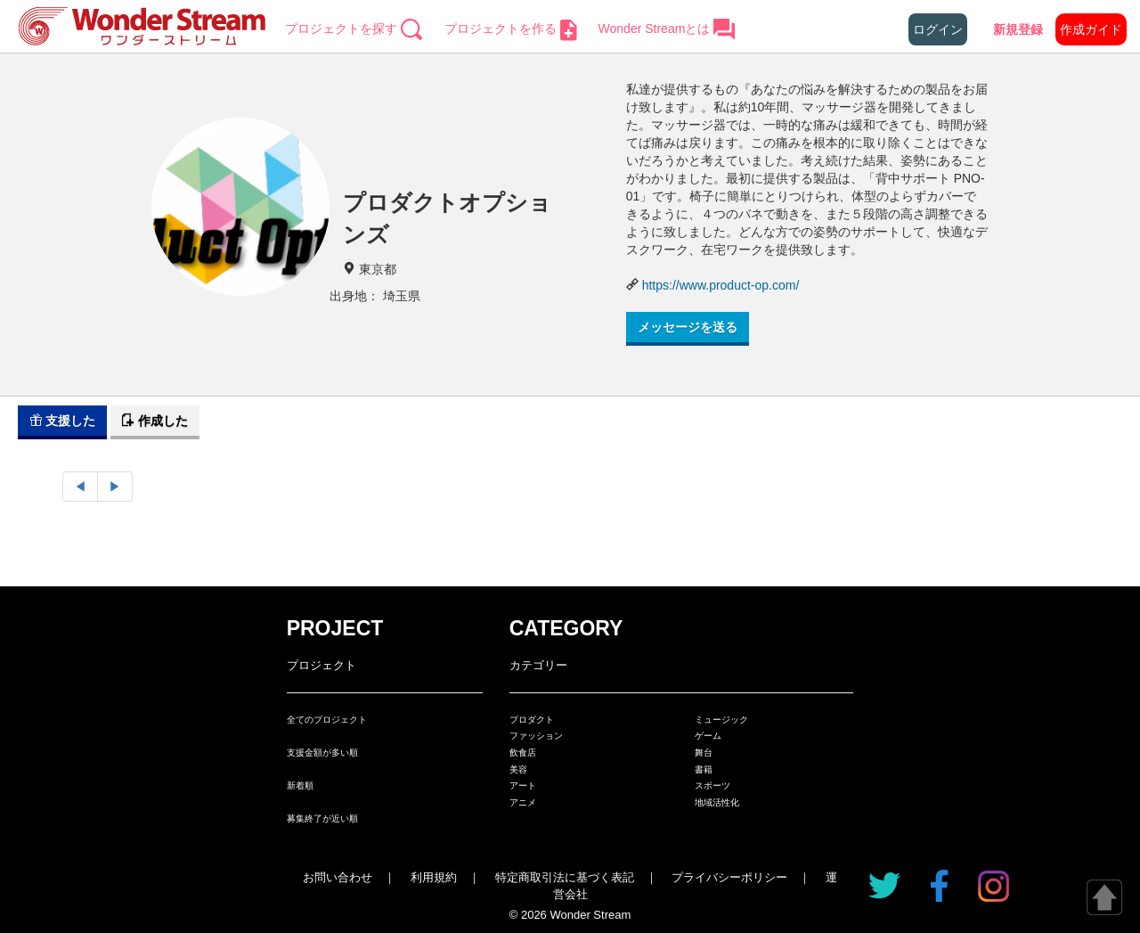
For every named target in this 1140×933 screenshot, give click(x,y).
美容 (518, 769)
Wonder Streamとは (667, 28)
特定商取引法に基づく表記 (564, 877)
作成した (155, 420)
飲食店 (522, 752)
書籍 (703, 769)
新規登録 (1018, 29)
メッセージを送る (687, 327)
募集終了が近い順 (322, 818)
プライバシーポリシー (729, 877)
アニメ (522, 802)
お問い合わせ (337, 877)
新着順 (300, 785)
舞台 (703, 752)
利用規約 (434, 877)
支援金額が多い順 (322, 752)
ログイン (938, 29)
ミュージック (721, 719)
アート (522, 785)
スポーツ (712, 785)
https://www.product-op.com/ (721, 285)
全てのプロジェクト (327, 719)
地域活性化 (717, 802)
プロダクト (531, 719)
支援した (62, 420)
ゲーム (708, 736)
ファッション (536, 736)
